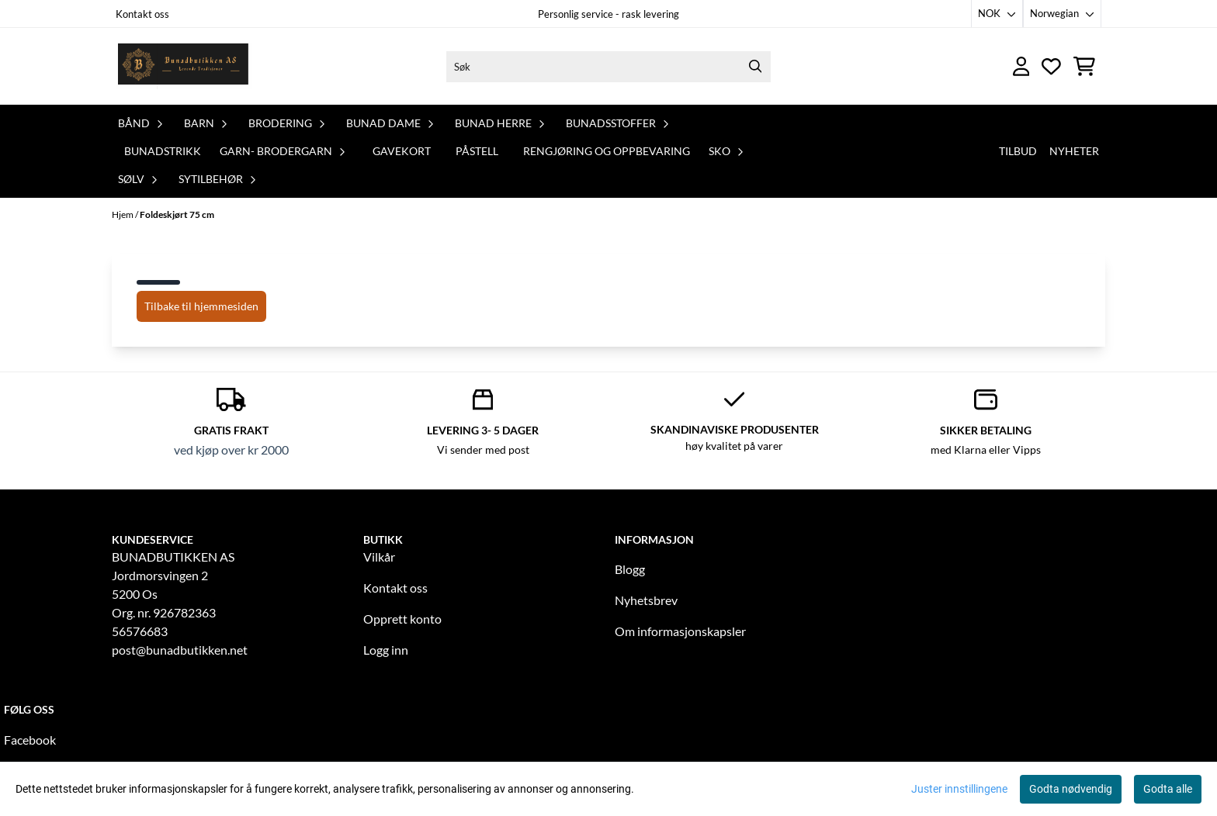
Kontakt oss (142, 14)
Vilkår (379, 556)
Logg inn (385, 649)
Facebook (30, 739)
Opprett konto (402, 618)
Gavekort (402, 150)
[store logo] (184, 66)
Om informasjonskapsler (680, 631)
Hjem (123, 214)
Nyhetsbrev (646, 600)
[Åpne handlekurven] (1084, 66)
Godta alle (1167, 789)
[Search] (755, 66)
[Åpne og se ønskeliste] (1051, 66)
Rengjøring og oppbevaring (606, 150)
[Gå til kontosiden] (1021, 66)
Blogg (630, 569)
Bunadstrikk (162, 150)
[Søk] (608, 66)
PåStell (477, 150)
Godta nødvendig (1070, 789)
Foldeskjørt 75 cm (177, 214)
